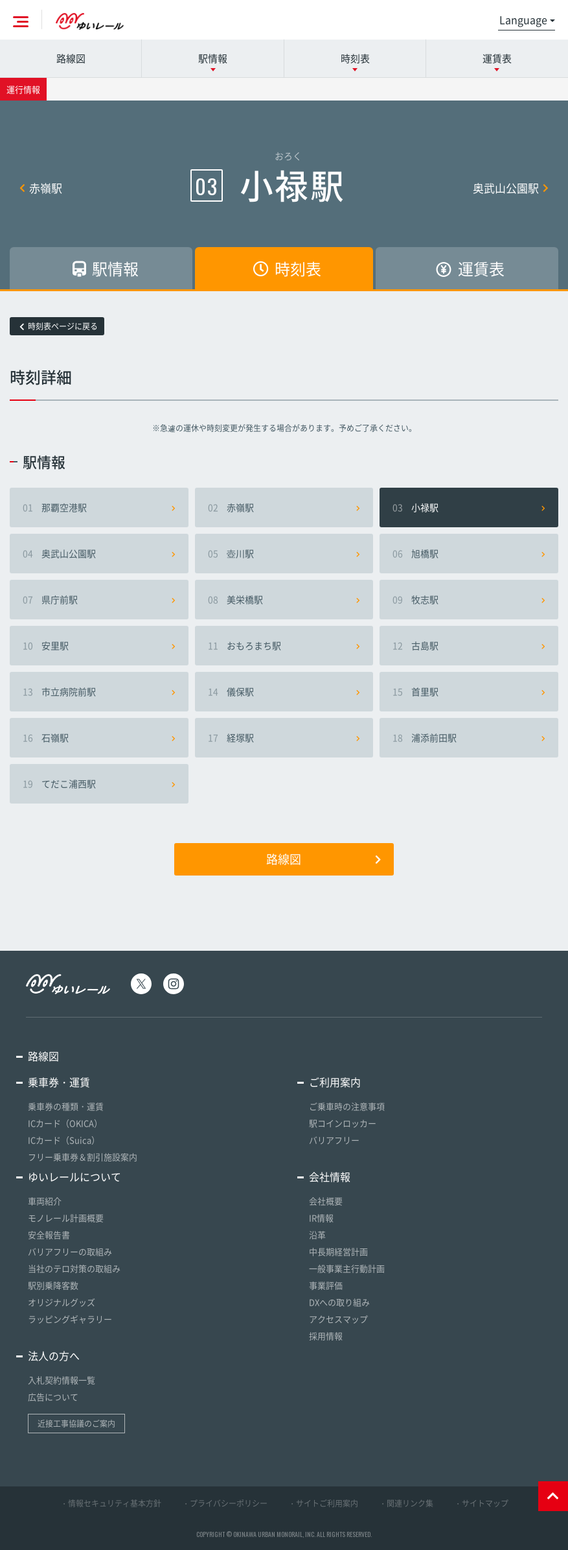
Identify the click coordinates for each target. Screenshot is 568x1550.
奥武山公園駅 (511, 188)
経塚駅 (284, 737)
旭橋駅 (468, 553)
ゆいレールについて (74, 1176)
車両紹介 (45, 1201)
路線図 (70, 58)
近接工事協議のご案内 (76, 1423)
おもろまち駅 (284, 645)
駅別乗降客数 (53, 1285)
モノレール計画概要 (66, 1217)
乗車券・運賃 (59, 1082)
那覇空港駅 (99, 507)
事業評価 (326, 1285)
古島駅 (468, 645)
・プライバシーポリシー (224, 1503)
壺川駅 (284, 553)
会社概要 (326, 1201)
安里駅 (99, 645)
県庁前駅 (99, 599)
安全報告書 (49, 1234)
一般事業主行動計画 (347, 1268)
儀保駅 (284, 691)
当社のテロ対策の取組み (74, 1268)
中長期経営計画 (338, 1251)
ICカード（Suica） (64, 1140)
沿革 (317, 1234)
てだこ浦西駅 (99, 783)
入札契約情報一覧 (61, 1380)
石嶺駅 (99, 737)
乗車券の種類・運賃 (66, 1106)
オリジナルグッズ (61, 1302)
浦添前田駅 (468, 737)
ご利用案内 (335, 1082)
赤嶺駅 (40, 188)
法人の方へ (54, 1355)
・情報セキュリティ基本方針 (110, 1503)
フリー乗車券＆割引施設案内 (82, 1157)
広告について (53, 1396)
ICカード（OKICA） (65, 1123)
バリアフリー (334, 1140)
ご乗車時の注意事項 (347, 1106)
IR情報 (321, 1217)
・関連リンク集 (406, 1503)
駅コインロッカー (342, 1123)
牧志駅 (468, 599)
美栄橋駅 (284, 599)
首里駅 (468, 691)
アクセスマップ (338, 1319)
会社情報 (329, 1176)
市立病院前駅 (99, 691)
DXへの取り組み (339, 1302)
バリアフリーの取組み (70, 1251)
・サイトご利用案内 (323, 1503)
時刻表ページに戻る (58, 326)
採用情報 (326, 1335)
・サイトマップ (481, 1503)
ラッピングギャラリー (70, 1319)
